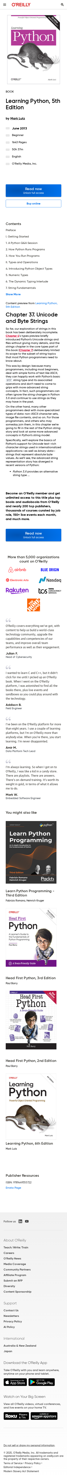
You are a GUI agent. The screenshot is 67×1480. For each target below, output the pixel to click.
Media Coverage (15, 1264)
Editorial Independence (17, 1467)
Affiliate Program (15, 1275)
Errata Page (13, 1187)
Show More (13, 294)
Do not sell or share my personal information (29, 1445)
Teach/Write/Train (16, 1247)
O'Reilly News (12, 1258)
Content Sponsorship (17, 1292)
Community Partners (17, 1269)
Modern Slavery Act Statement (21, 1471)
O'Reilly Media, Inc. (24, 163)
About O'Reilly (15, 1240)
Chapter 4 (12, 336)
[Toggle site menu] (4, 4)
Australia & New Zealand (20, 1346)
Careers (9, 1253)
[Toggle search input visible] (62, 4)
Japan (8, 1351)
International (14, 1338)
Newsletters (11, 1316)
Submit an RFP (13, 1280)
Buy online (33, 203)
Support (10, 1303)
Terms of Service (13, 1463)
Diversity (9, 1286)
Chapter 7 (26, 350)
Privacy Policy (13, 1321)
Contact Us (11, 1310)
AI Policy (9, 1327)
